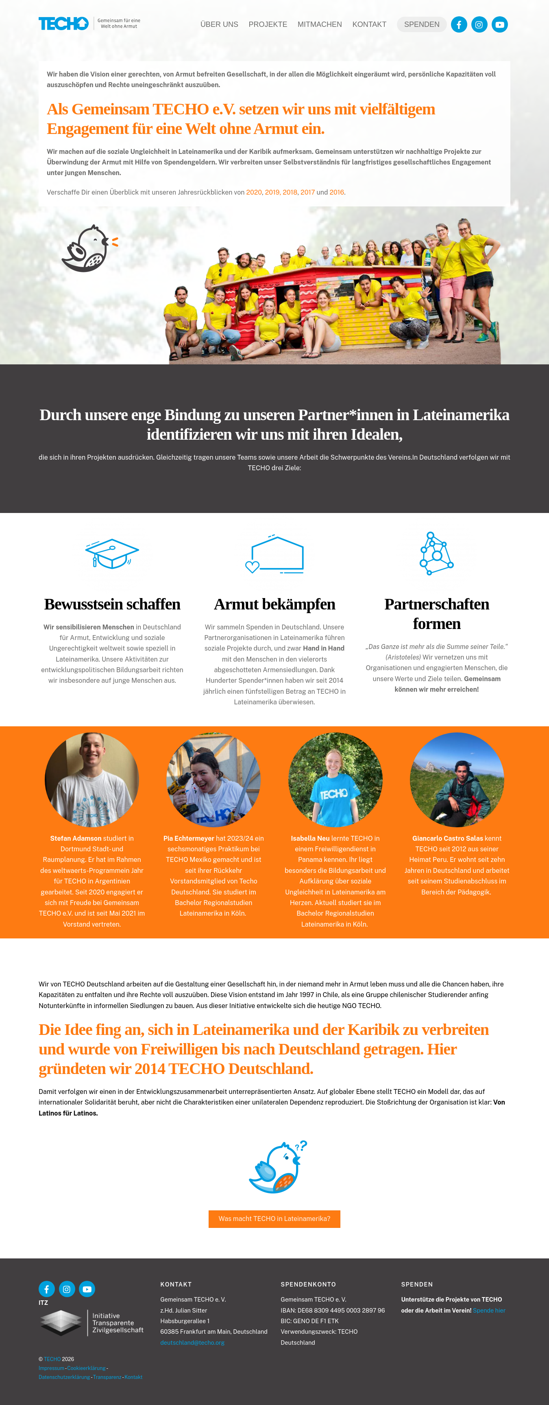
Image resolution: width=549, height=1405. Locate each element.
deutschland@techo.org (192, 1342)
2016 (337, 192)
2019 (272, 192)
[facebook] (459, 23)
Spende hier (489, 1310)
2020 (254, 192)
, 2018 (289, 192)
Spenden (422, 24)
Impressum (51, 1368)
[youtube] (500, 23)
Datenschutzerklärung (64, 1377)
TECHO (52, 1359)
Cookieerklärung (86, 1368)
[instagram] (479, 23)
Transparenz (107, 1377)
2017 (308, 192)
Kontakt (370, 24)
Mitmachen (320, 24)
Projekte (267, 24)
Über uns (219, 24)
